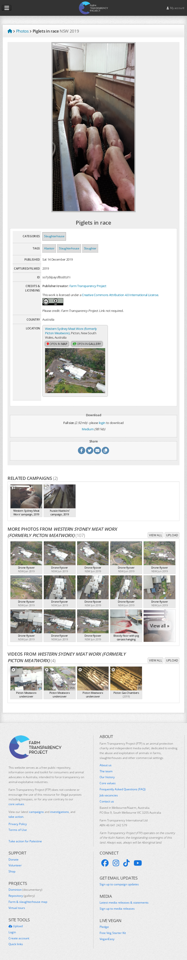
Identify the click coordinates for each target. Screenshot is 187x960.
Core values (108, 783)
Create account (19, 938)
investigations (59, 812)
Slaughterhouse (54, 236)
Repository (22, 896)
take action (16, 817)
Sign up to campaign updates (119, 884)
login (102, 423)
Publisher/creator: (55, 286)
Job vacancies (109, 795)
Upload (172, 535)
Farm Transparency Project (87, 286)
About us (106, 765)
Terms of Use (18, 830)
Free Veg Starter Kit (113, 933)
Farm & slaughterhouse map (28, 902)
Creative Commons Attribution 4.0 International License (120, 295)
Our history (107, 777)
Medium (88, 429)
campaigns (36, 812)
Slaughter (90, 248)
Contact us (107, 801)
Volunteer (15, 865)
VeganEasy (107, 939)
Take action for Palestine (25, 841)
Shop (12, 871)
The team (106, 771)
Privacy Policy (18, 824)
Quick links (16, 944)
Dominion (25, 890)
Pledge (104, 927)
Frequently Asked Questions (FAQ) (123, 789)
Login (12, 932)
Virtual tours (17, 908)
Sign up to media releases (117, 909)
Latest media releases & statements (124, 903)
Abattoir (49, 248)
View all (155, 535)
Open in (57, 344)
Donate (14, 860)
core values (16, 804)
